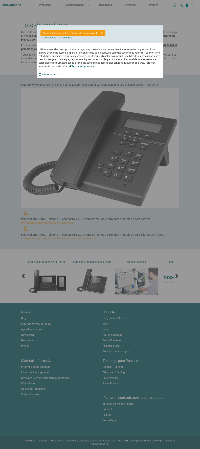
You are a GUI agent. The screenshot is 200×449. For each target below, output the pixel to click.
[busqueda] (182, 5)
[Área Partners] (187, 5)
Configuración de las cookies (57, 37)
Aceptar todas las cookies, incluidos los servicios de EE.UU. (73, 33)
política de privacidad (82, 66)
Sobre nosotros (48, 74)
